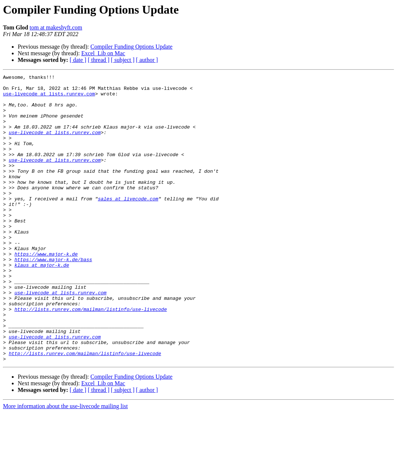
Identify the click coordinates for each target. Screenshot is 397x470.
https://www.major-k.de (46, 290)
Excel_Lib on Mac (103, 53)
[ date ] (78, 60)
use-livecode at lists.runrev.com (49, 98)
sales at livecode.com (128, 224)
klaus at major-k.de (41, 303)
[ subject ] (123, 60)
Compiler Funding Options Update (131, 46)
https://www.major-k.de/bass (53, 297)
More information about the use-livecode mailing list (65, 463)
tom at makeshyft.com (55, 27)
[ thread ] (98, 60)
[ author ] (147, 60)
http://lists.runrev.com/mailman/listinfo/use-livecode (90, 356)
